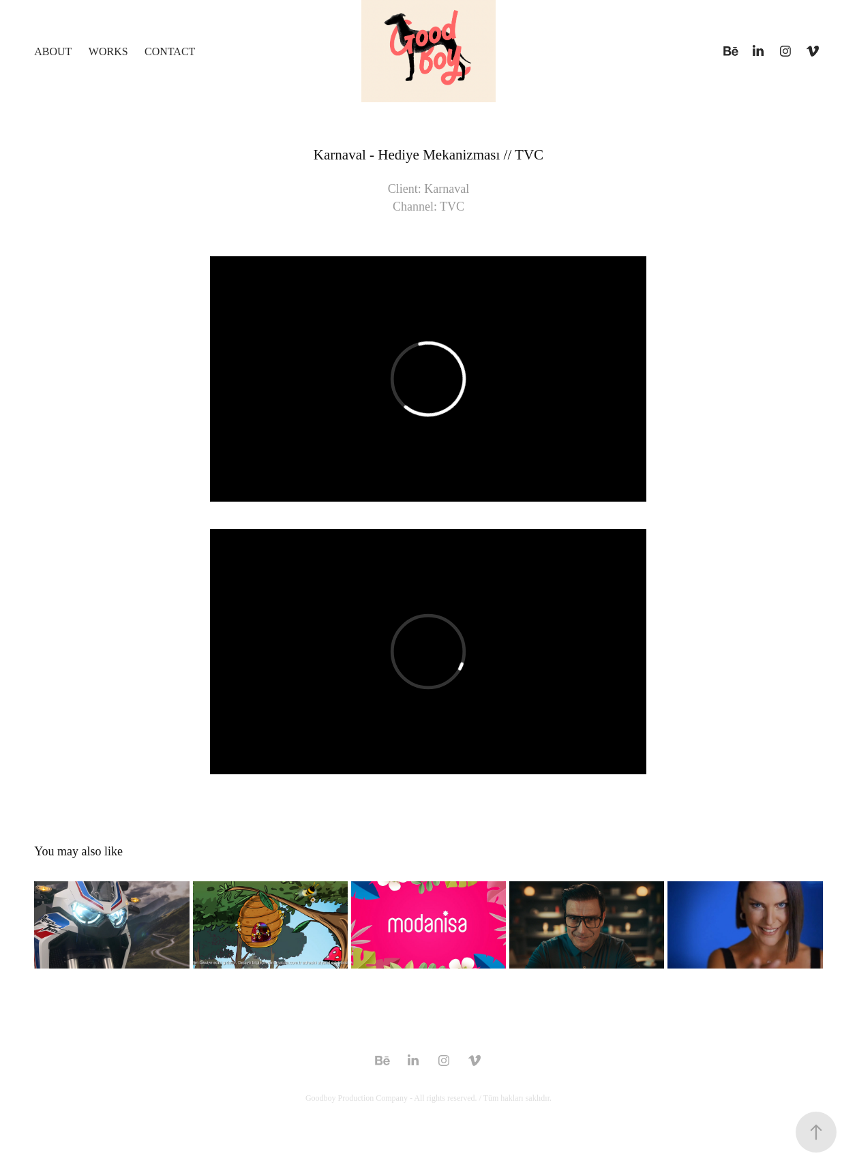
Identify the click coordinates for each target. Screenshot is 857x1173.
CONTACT (170, 51)
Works (108, 51)
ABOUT (53, 51)
